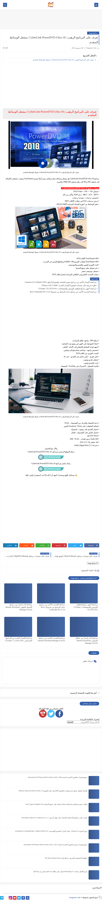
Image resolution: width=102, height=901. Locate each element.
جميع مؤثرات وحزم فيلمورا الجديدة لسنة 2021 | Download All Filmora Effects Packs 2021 (55, 845)
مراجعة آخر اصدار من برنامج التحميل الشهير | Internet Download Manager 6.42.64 (18, 607)
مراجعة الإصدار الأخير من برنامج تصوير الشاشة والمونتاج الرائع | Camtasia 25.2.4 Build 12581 (60, 282)
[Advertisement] (51, 83)
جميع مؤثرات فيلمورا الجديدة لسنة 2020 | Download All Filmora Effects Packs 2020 (57, 777)
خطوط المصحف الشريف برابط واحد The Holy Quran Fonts (66, 858)
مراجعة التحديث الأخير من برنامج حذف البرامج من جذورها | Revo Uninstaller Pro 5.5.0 (63, 292)
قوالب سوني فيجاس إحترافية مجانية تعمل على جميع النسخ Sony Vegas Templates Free (56, 804)
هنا (91, 693)
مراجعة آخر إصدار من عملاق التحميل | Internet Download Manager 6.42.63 (87, 640)
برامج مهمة (93, 33)
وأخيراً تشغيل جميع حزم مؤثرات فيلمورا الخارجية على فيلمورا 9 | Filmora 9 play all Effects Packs (53, 791)
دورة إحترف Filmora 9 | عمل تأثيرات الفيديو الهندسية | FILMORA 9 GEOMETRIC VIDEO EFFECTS (51, 831)
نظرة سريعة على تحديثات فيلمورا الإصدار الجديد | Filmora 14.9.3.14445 (69, 285)
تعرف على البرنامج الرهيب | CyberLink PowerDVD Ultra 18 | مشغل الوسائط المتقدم (63, 60)
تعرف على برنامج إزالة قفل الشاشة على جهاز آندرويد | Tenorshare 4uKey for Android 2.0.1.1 (54, 818)
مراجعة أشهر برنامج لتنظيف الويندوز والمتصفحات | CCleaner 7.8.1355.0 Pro (67, 289)
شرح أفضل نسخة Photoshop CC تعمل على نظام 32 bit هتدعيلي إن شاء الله (60, 871)
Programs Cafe (74, 897)
